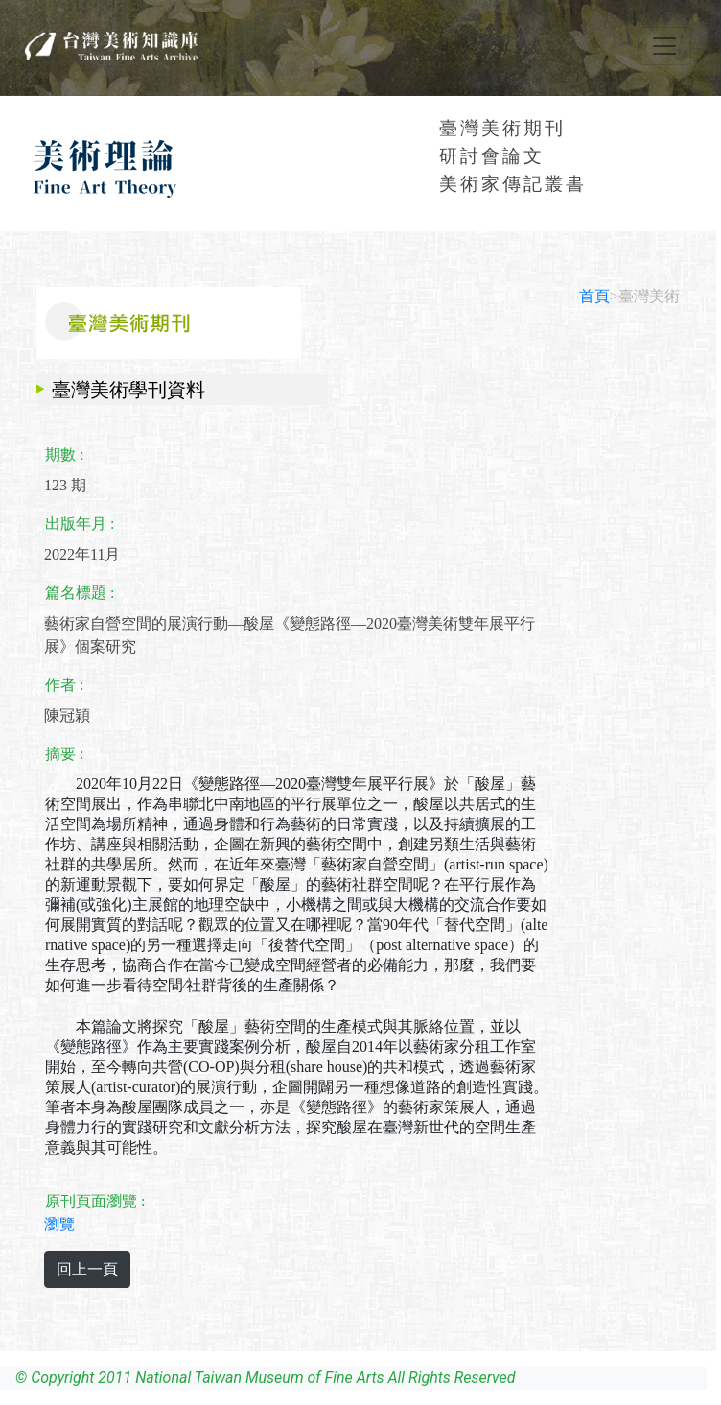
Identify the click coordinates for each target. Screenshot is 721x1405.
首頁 (594, 296)
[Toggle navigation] (664, 46)
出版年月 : (79, 523)
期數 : (64, 454)
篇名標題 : (79, 592)
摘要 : (64, 754)
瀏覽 (59, 1224)
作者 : (64, 685)
